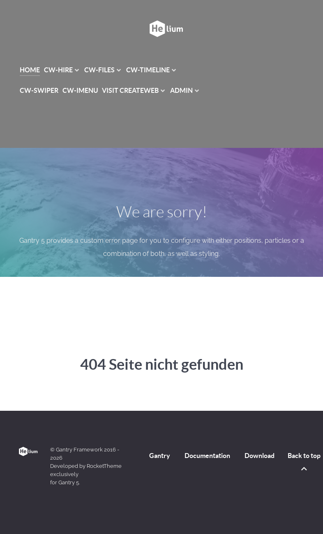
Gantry (159, 455)
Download (260, 455)
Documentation (207, 455)
